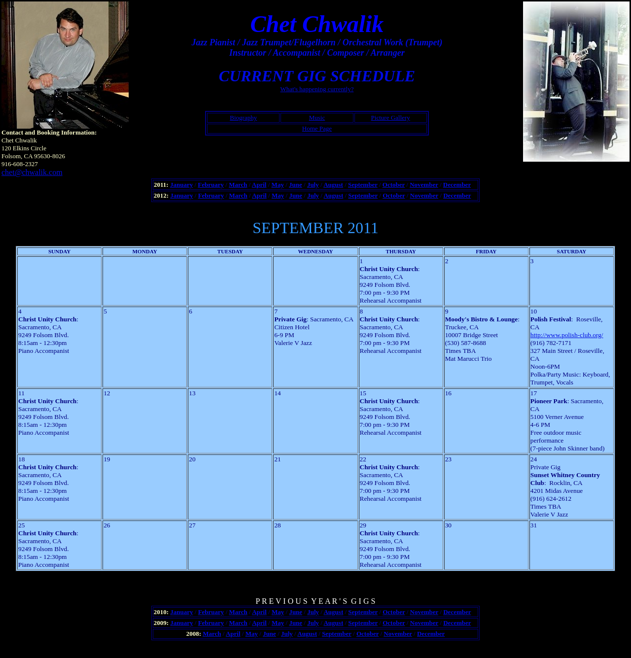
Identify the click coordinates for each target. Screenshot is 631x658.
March (238, 184)
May (278, 184)
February (211, 184)
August (333, 184)
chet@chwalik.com (32, 172)
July (313, 184)
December (457, 184)
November (424, 184)
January (181, 184)
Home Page (317, 128)
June (295, 184)
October (394, 184)
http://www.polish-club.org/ (566, 335)
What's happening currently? (317, 89)
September (363, 184)
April (259, 184)
